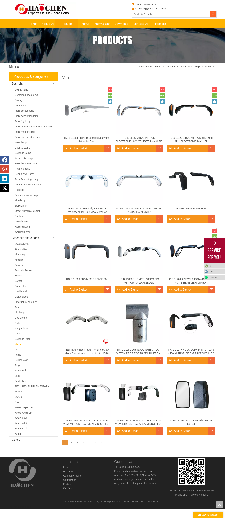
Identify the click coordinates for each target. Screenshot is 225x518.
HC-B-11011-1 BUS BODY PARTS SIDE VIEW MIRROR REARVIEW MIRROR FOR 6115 (139, 431)
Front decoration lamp (26, 124)
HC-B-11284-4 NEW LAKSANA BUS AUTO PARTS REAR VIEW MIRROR (191, 290)
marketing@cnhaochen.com (150, 8)
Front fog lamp (22, 130)
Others (16, 448)
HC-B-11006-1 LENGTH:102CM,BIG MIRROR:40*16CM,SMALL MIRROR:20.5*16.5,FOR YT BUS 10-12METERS (138, 290)
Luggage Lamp (23, 161)
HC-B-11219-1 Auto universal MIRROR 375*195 (191, 431)
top (219, 504)
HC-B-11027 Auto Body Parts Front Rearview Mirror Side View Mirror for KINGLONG (87, 219)
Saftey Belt (21, 379)
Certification (69, 488)
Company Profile (72, 484)
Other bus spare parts (25, 246)
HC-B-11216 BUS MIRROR (191, 217)
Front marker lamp (25, 140)
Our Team (68, 497)
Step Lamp (21, 214)
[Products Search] (171, 14)
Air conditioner (22, 258)
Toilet (17, 411)
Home (66, 476)
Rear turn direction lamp (28, 193)
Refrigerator (21, 368)
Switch (18, 405)
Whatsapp (213, 277)
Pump (18, 363)
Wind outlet (21, 432)
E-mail (211, 271)
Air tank (19, 268)
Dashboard (21, 300)
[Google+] (4, 169)
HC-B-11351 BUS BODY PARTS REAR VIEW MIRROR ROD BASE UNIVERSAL (138, 360)
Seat (17, 384)
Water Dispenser (24, 416)
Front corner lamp (24, 119)
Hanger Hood (22, 337)
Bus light (17, 92)
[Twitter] (4, 188)
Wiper (18, 442)
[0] (191, 480)
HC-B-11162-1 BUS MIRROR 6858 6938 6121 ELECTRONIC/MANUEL (191, 148)
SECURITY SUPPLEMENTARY (32, 395)
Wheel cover (21, 426)
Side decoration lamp (26, 203)
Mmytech (139, 510)
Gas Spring (21, 326)
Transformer (21, 230)
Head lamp (21, 151)
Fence (18, 316)
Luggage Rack (22, 347)
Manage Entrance (153, 510)
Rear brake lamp (24, 167)
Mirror (18, 353)
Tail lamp (19, 225)
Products (68, 480)
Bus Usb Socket (23, 279)
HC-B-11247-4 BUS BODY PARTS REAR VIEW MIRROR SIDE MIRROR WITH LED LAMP (191, 360)
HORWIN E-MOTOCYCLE (21, 516)
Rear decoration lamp (26, 172)
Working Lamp (22, 240)
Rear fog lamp (22, 177)
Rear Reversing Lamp (26, 188)
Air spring (20, 263)
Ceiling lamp (21, 98)
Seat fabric (20, 389)
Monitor (19, 358)
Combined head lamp (26, 103)
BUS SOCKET (22, 252)
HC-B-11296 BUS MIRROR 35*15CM (86, 288)
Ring (17, 374)
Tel (209, 266)
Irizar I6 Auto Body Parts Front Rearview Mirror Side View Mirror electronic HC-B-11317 (87, 360)
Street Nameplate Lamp (28, 219)
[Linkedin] (4, 178)
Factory (67, 492)
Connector (20, 295)
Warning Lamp (23, 235)
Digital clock (21, 305)
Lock (17, 342)
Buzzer (18, 284)
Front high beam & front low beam (33, 135)
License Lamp (22, 156)
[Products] (112, 54)
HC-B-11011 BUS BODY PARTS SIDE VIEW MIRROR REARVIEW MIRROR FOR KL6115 (86, 431)
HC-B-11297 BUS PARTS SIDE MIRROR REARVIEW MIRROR (138, 219)
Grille (17, 331)
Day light (19, 109)
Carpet (18, 289)
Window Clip (21, 437)
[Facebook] (4, 160)
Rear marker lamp (24, 182)
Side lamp (20, 209)
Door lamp (20, 114)
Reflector (19, 198)
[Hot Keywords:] (213, 14)
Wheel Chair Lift (23, 421)
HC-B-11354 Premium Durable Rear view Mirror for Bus (86, 148)
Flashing (19, 321)
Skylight (19, 400)
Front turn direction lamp (28, 145)
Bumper (19, 273)
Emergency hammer (26, 310)
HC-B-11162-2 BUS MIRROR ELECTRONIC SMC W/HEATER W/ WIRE (139, 148)
